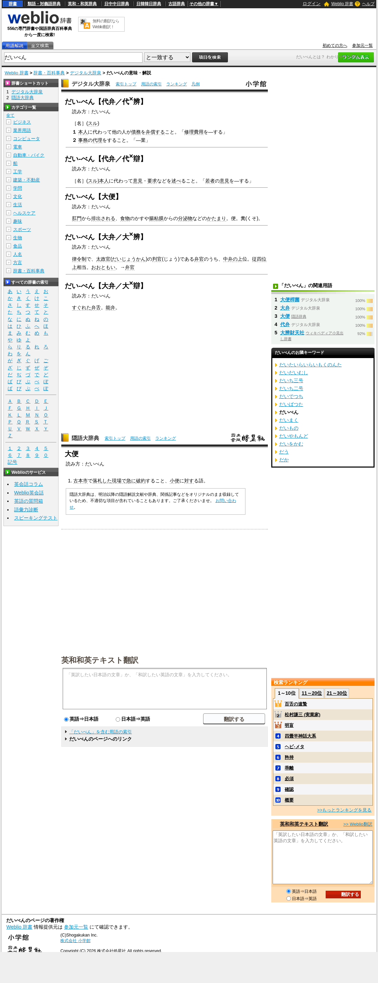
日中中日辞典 (116, 3)
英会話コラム (28, 484)
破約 (141, 480)
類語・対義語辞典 (44, 3)
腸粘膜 (156, 218)
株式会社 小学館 (75, 940)
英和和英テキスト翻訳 (99, 660)
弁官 (199, 259)
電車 (17, 146)
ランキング (176, 84)
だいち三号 (291, 380)
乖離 (289, 768)
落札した (102, 480)
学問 (17, 188)
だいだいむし (293, 372)
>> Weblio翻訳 (357, 824)
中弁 (228, 259)
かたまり (216, 218)
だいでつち (291, 396)
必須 (289, 778)
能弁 (110, 307)
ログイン (312, 3)
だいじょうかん (129, 259)
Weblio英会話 (29, 492)
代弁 (285, 324)
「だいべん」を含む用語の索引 (100, 731)
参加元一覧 (362, 45)
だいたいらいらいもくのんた (310, 364)
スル (92, 123)
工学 (17, 171)
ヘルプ (368, 3)
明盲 (289, 725)
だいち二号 (291, 388)
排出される (103, 218)
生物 (17, 237)
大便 (285, 316)
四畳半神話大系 (300, 736)
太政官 (103, 259)
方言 (17, 262)
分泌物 (185, 218)
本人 (83, 132)
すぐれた (81, 307)
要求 (152, 181)
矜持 (289, 757)
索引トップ (126, 84)
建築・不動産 (26, 179)
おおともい (103, 267)
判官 (157, 259)
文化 (17, 196)
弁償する (155, 132)
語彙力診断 (26, 509)
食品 (17, 246)
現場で (119, 480)
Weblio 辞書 (342, 3)
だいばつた (291, 404)
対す (189, 480)
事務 (83, 140)
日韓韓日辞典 (148, 3)
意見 (138, 181)
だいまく (288, 420)
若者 (210, 181)
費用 (198, 132)
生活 (17, 204)
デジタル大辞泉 (85, 72)
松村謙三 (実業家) (302, 714)
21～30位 (337, 693)
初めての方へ (335, 45)
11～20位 (312, 693)
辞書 (13, 3)
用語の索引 (151, 84)
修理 (189, 132)
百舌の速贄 (296, 704)
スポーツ (22, 229)
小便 (174, 480)
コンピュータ (26, 138)
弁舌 (96, 307)
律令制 (79, 259)
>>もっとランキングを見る (344, 810)
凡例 (195, 84)
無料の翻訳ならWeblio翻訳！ (106, 24)
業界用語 (22, 130)
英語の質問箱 (28, 501)
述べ (176, 181)
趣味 (17, 221)
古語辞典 (176, 3)
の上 (237, 259)
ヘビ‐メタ (294, 746)
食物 (125, 218)
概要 (289, 800)
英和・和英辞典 (82, 3)
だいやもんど (293, 436)
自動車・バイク (28, 155)
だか (284, 459)
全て (10, 115)
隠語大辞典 (85, 438)
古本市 (80, 480)
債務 (136, 132)
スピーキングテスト (35, 518)
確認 (289, 789)
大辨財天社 (292, 332)
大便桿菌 (290, 299)
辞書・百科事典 (49, 72)
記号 (12, 462)
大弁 (285, 308)
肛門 (77, 218)
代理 (97, 140)
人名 (17, 254)
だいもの (288, 428)
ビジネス (22, 122)
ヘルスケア (24, 213)
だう (284, 451)
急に (131, 480)
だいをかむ (291, 444)
